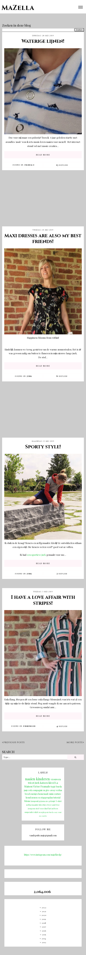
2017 (44, 927)
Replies (62, 165)
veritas (59, 790)
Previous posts (13, 742)
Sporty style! (43, 447)
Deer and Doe (53, 804)
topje (53, 786)
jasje (26, 790)
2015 (44, 934)
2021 (44, 911)
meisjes (34, 793)
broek (28, 793)
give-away (50, 790)
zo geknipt (50, 801)
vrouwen (56, 779)
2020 (44, 915)
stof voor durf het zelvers (47, 808)
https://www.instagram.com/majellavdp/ (43, 854)
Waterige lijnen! (43, 41)
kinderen (43, 779)
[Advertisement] (43, 200)
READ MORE (43, 154)
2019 (44, 919)
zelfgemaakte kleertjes (36, 804)
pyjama (42, 801)
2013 (44, 942)
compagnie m (38, 790)
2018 (44, 923)
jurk (29, 376)
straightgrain (44, 812)
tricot (31, 782)
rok (30, 790)
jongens (31, 808)
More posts (75, 742)
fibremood (29, 726)
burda (59, 786)
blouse (27, 801)
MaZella (18, 8)
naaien (30, 779)
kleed (51, 782)
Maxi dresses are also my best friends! (42, 238)
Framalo (29, 165)
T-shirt (59, 801)
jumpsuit (35, 801)
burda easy (53, 812)
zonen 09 (35, 797)
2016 (44, 930)
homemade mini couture (49, 793)
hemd (28, 797)
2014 (44, 938)
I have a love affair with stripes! (43, 600)
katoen (44, 782)
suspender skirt (31, 812)
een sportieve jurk (36, 554)
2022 (44, 907)
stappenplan (47, 797)
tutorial (56, 797)
